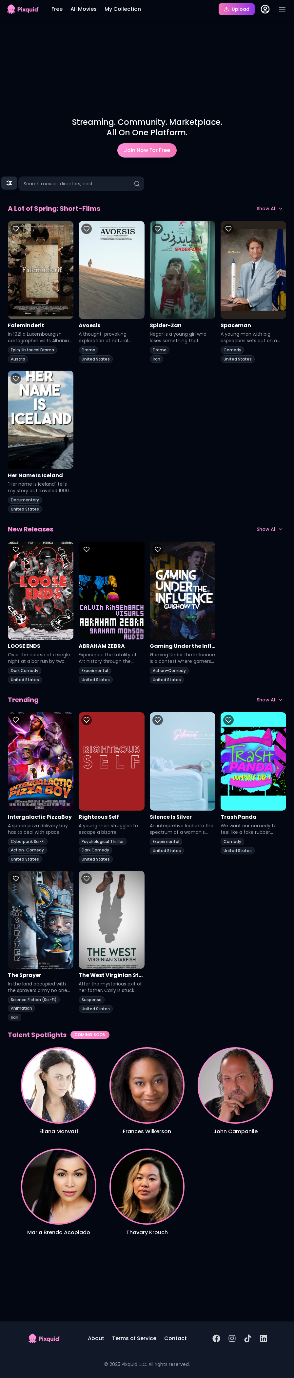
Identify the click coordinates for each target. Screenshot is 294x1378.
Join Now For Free (147, 150)
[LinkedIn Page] (263, 1338)
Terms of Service (134, 1338)
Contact (175, 1338)
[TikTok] (248, 1338)
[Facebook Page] (216, 1338)
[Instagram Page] (232, 1338)
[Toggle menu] (282, 9)
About (96, 1338)
